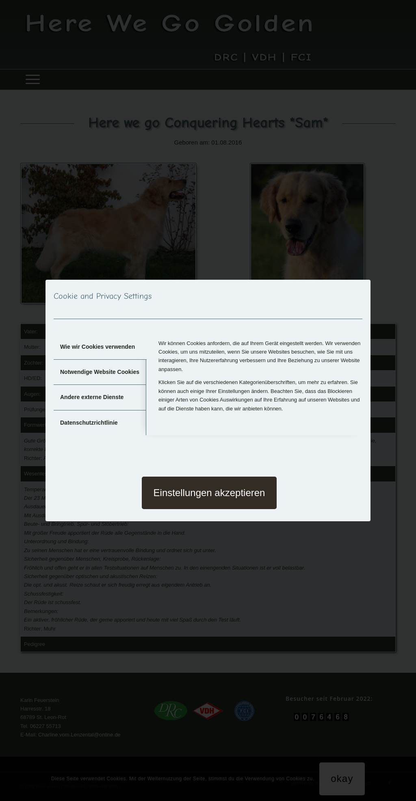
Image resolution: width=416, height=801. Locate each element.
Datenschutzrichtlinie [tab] (89, 422)
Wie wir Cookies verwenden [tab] (97, 346)
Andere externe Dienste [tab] (92, 397)
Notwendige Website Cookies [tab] (99, 372)
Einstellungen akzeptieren (209, 492)
